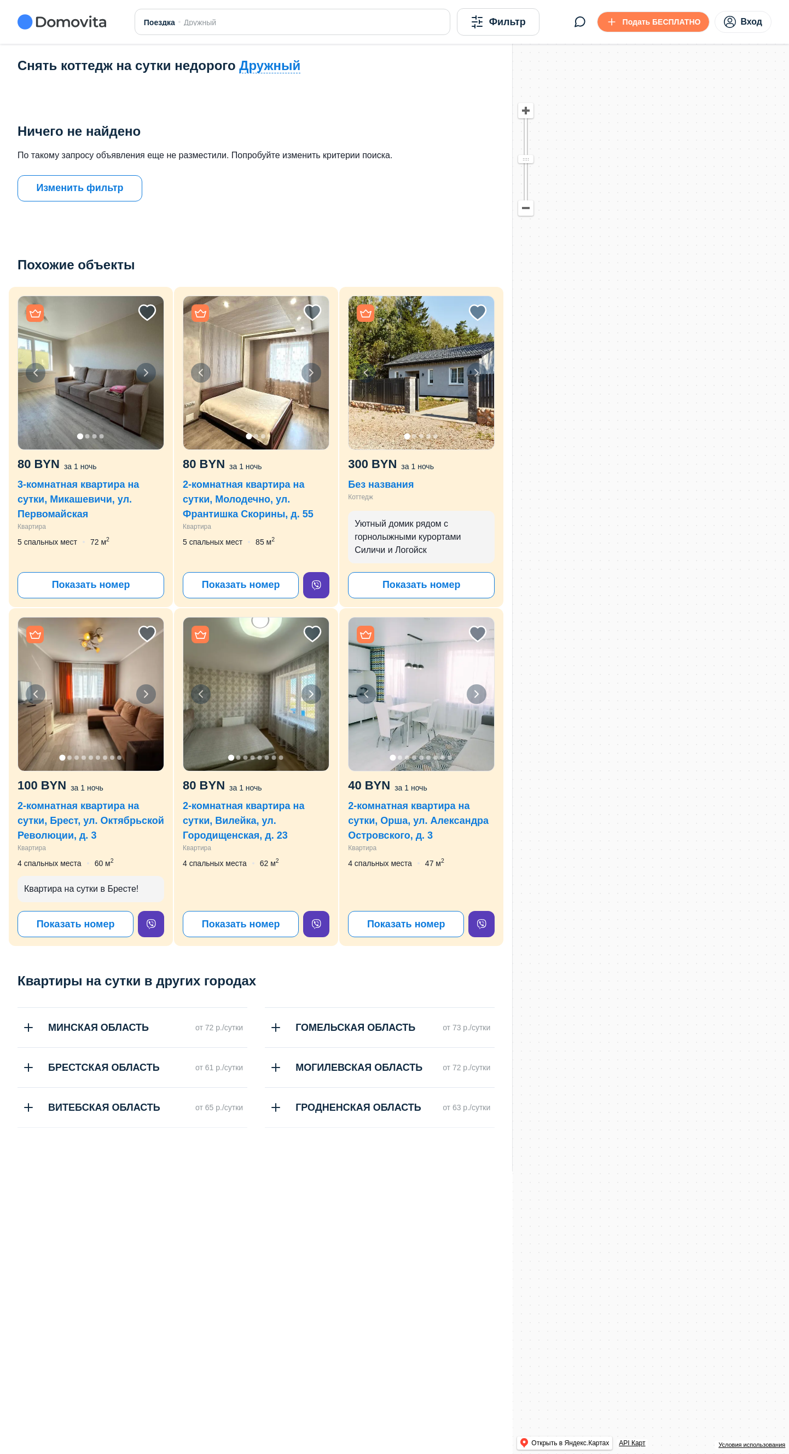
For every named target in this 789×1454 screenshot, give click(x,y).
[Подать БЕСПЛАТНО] (653, 22)
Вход (743, 22)
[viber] (316, 585)
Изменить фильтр (79, 187)
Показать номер (91, 584)
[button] (91, 372)
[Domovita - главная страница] (62, 22)
